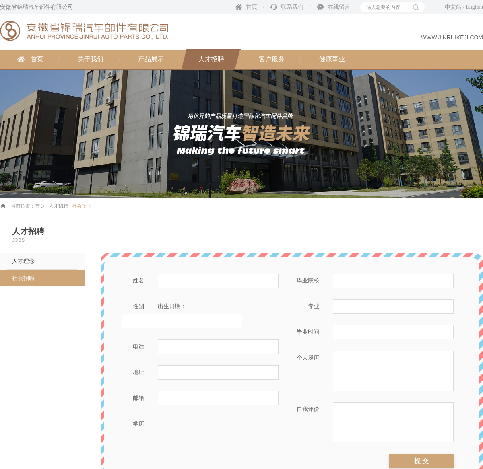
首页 (251, 7)
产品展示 (151, 59)
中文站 (453, 7)
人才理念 (23, 261)
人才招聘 (211, 59)
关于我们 (90, 59)
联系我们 (292, 7)
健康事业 (332, 59)
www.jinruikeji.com (452, 37)
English (474, 7)
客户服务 (272, 59)
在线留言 (339, 7)
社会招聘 (23, 278)
